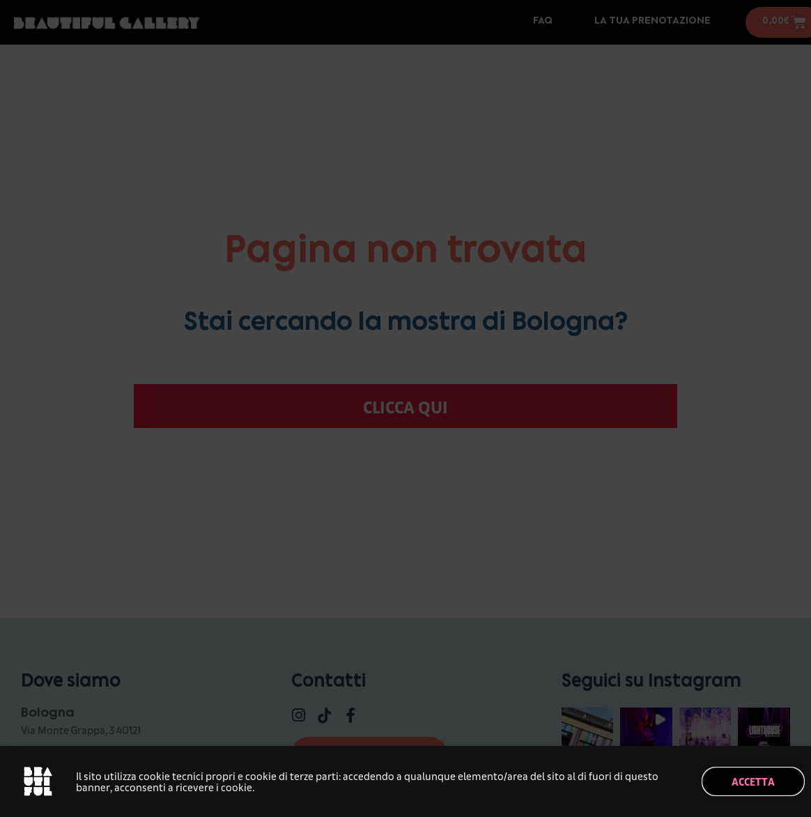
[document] (405, 408)
